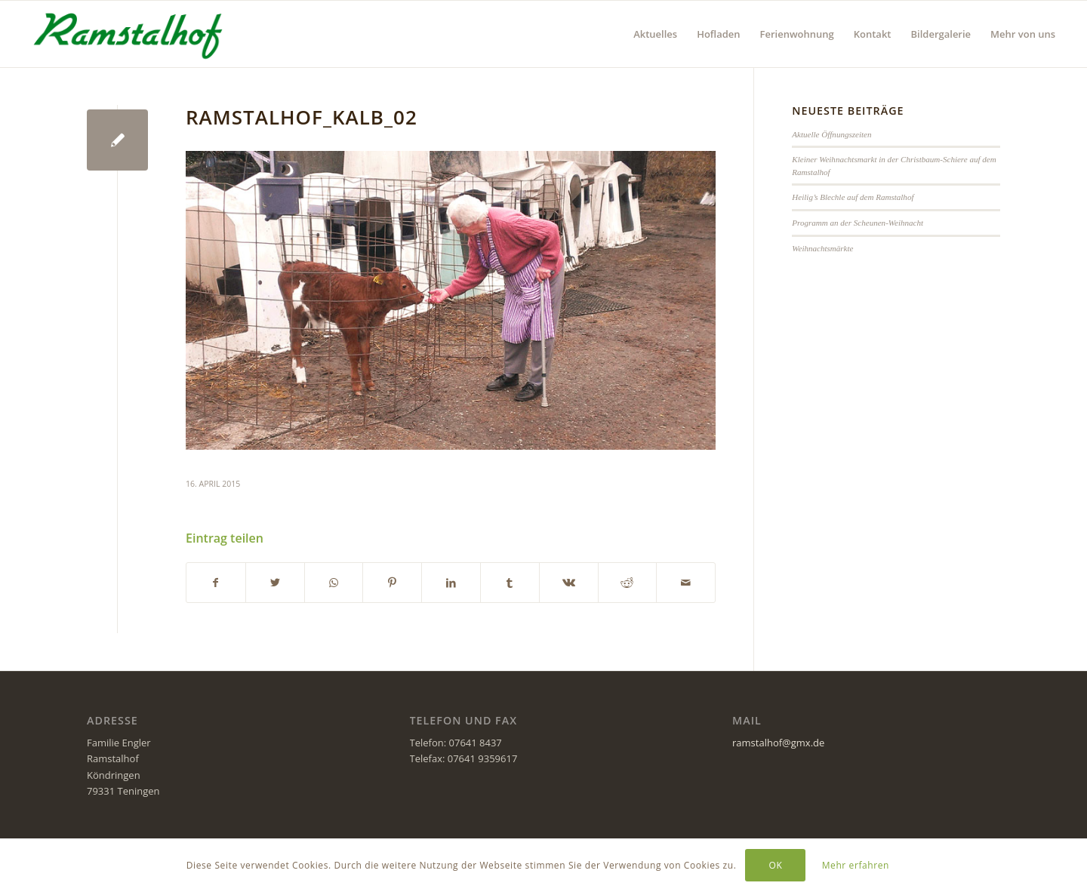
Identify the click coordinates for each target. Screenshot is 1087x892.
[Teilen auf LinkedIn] (451, 582)
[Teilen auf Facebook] (215, 582)
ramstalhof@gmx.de (778, 742)
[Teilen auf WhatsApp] (334, 582)
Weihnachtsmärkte (822, 248)
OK (776, 865)
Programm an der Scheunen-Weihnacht (857, 222)
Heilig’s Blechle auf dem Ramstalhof (852, 196)
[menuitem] (655, 34)
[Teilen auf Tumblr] (510, 582)
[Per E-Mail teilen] (686, 582)
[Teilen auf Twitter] (275, 582)
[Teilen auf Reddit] (628, 582)
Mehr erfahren (855, 865)
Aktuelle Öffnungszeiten (831, 134)
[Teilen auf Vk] (569, 582)
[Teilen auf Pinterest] (392, 582)
